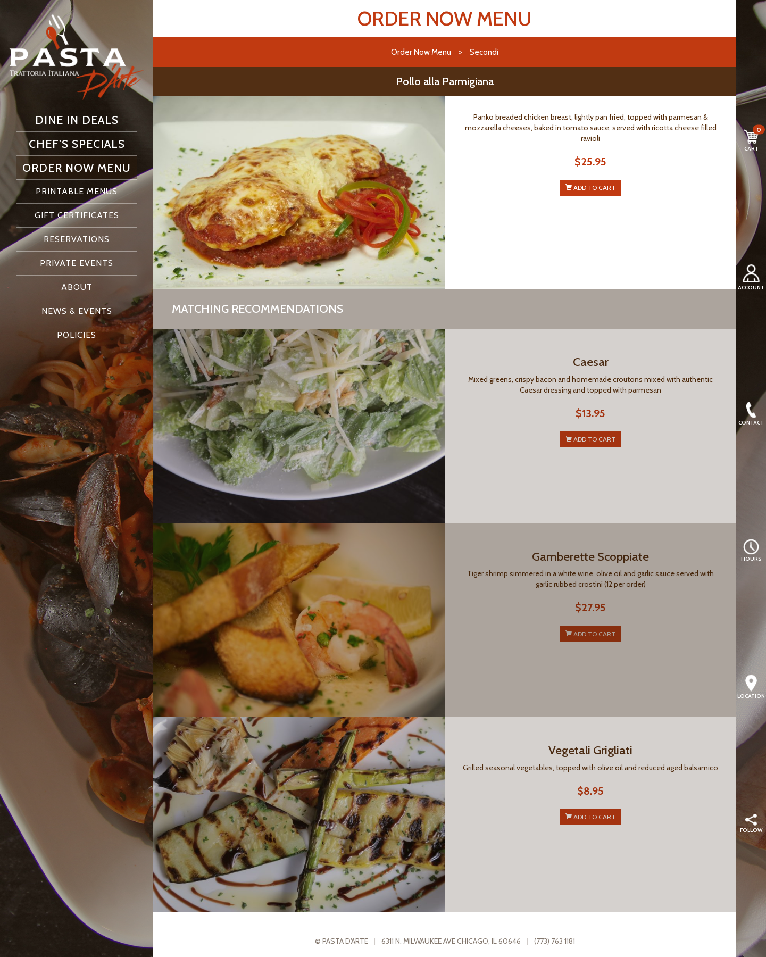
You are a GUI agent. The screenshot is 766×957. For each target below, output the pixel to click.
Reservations (77, 239)
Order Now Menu (76, 167)
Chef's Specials (77, 144)
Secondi (484, 52)
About (77, 287)
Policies (76, 335)
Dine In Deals (77, 120)
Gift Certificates (77, 215)
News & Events (76, 311)
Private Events (76, 263)
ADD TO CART (590, 188)
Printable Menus (77, 191)
